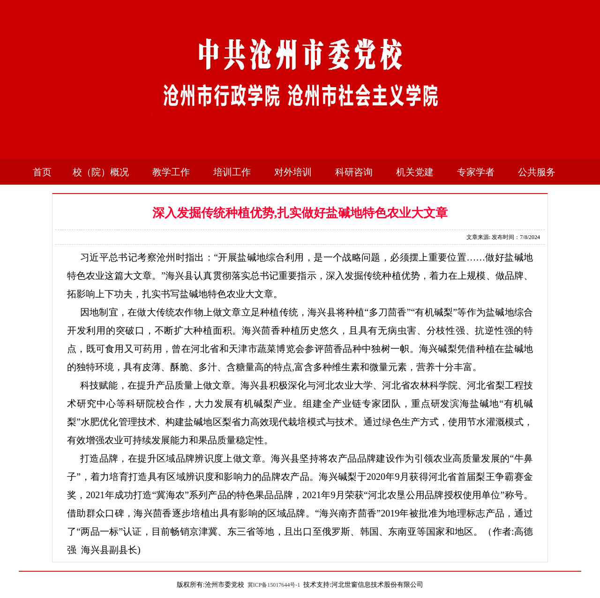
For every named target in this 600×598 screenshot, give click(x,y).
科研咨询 (354, 172)
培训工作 (232, 172)
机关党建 (415, 172)
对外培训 (293, 172)
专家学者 (476, 172)
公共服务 (536, 172)
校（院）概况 (101, 172)
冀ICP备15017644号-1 (274, 585)
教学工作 (171, 172)
